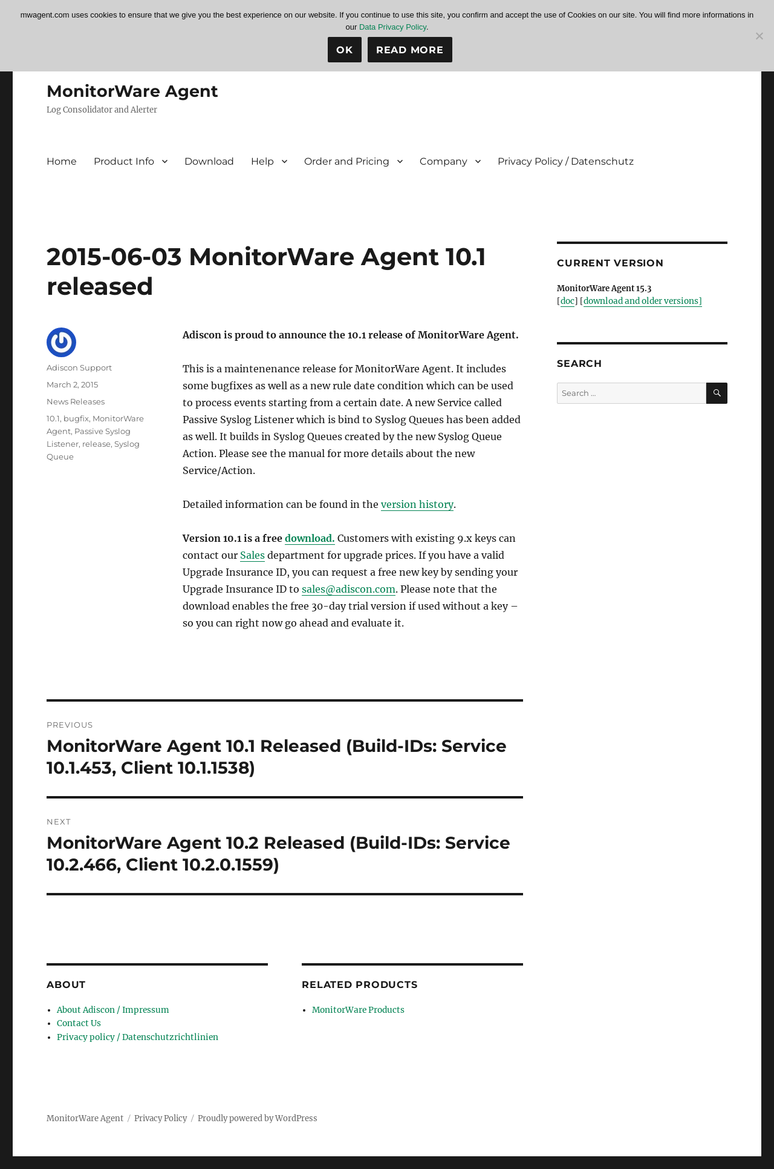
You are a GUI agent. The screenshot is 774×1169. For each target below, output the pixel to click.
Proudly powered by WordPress (257, 1116)
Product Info (124, 161)
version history (417, 504)
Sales (252, 555)
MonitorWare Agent (134, 91)
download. (310, 538)
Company (443, 161)
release (96, 444)
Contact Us (78, 1023)
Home (62, 161)
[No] (759, 36)
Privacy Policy (160, 1116)
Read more (410, 50)
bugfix (76, 418)
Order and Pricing (346, 161)
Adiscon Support (79, 367)
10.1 (53, 418)
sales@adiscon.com (348, 589)
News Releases (76, 401)
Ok (344, 50)
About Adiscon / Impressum (111, 1010)
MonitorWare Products (356, 1010)
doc (567, 301)
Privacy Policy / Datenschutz (566, 161)
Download (209, 161)
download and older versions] (641, 301)
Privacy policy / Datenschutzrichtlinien (132, 1035)
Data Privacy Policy (392, 26)
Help (262, 161)
